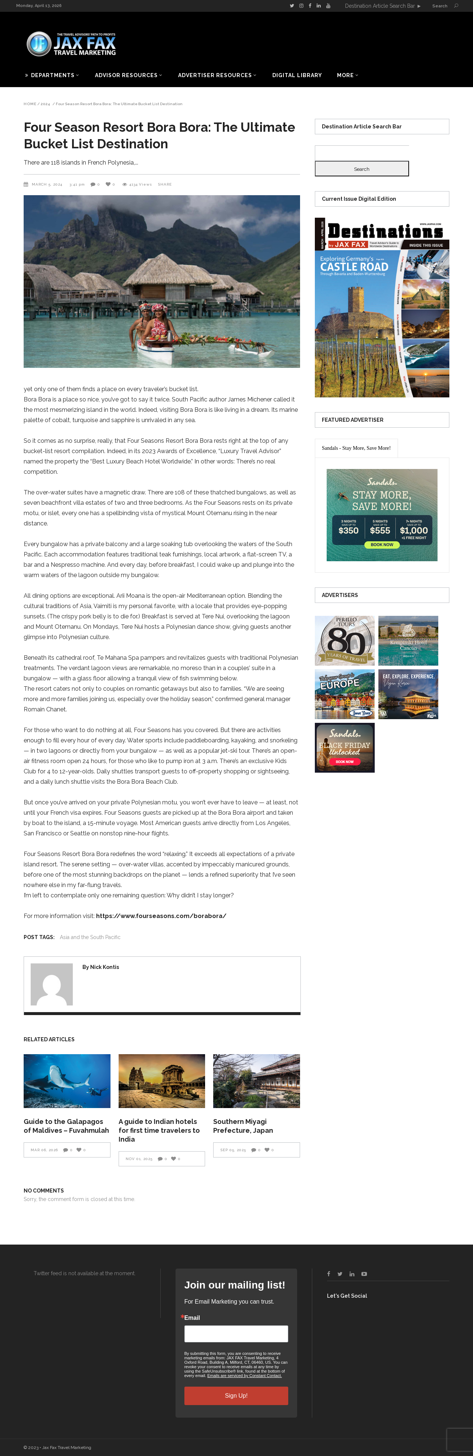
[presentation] (356, 448)
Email (192, 1318)
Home (30, 104)
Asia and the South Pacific (90, 937)
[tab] (356, 448)
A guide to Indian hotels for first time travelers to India (159, 1130)
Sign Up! (236, 1396)
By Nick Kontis (100, 967)
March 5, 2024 (48, 184)
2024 (45, 104)
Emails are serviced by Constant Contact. (244, 1375)
